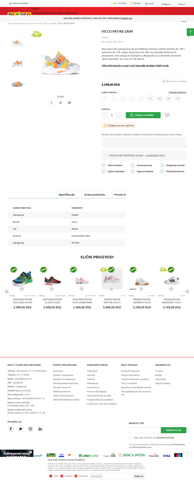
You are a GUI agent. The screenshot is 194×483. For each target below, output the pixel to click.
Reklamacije (92, 383)
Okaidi (116, 11)
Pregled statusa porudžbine (100, 400)
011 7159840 (23, 375)
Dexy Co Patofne (129, 383)
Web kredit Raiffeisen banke (66, 400)
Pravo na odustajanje (97, 391)
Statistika (69, 476)
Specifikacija (20, 194)
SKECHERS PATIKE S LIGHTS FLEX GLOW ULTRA (52, 302)
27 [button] (150, 100)
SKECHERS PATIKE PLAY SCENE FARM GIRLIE (82, 302)
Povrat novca (93, 387)
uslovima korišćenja (165, 437)
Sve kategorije (43, 11)
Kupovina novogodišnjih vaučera (136, 387)
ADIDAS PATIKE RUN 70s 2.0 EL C (112, 301)
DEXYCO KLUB (99, 11)
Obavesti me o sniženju (176, 81)
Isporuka (91, 375)
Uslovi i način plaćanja (63, 395)
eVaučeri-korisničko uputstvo (135, 379)
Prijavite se (173, 430)
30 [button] (177, 100)
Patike (53, 23)
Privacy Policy (179, 445)
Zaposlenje (160, 379)
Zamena (91, 379)
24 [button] (123, 100)
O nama (158, 371)
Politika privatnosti (61, 391)
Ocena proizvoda (48, 194)
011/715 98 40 (108, 18)
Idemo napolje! (76, 11)
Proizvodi (37, 23)
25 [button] (132, 100)
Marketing (83, 476)
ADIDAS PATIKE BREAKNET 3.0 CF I (172, 301)
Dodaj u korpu (144, 115)
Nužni (56, 476)
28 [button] (159, 100)
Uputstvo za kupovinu (63, 375)
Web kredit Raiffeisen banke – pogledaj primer (137, 155)
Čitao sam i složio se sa (154, 438)
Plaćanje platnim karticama (65, 383)
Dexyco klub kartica (130, 375)
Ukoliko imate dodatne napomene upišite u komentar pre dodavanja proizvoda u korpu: (142, 134)
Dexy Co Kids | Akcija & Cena (19, 23)
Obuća (46, 23)
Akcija (58, 11)
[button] (167, 115)
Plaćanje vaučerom (62, 387)
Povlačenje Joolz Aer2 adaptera (102, 404)
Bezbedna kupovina (130, 371)
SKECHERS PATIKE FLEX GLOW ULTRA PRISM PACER (22, 302)
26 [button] (141, 100)
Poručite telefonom (90, 18)
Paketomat (92, 371)
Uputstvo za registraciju (64, 379)
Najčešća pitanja (162, 383)
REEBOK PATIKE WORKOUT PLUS (142, 301)
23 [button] (114, 100)
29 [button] (168, 100)
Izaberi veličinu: (109, 92)
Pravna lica (58, 371)
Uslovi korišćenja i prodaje (99, 395)
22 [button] (105, 100)
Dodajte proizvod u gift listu (119, 125)
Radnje (158, 375)
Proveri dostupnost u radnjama (87, 194)
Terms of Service (139, 447)
